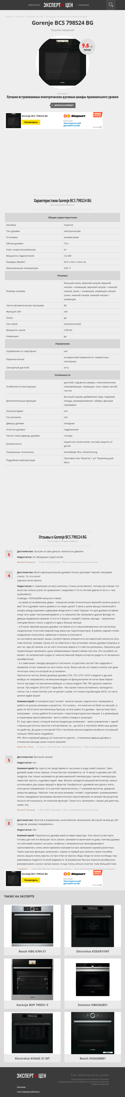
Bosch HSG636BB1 (93, 1058)
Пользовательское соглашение (85, 1079)
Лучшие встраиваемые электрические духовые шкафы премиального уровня (62, 97)
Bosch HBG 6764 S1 (32, 951)
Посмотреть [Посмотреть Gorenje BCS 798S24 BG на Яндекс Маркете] (31, 122)
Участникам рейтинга (28, 1092)
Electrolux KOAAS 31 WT (32, 1058)
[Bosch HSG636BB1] (92, 1033)
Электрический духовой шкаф (72, 124)
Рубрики (84, 5)
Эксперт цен (58, 5)
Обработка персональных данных (94, 1081)
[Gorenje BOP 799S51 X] (32, 979)
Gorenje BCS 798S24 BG (35, 116)
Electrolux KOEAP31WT (92, 951)
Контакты (104, 1075)
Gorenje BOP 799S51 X (32, 1005)
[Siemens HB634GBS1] (92, 979)
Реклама (21, 1087)
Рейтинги (34, 5)
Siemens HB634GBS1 (93, 1005)
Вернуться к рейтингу (62, 105)
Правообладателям (100, 1084)
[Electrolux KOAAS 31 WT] (32, 1033)
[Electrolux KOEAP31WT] (92, 926)
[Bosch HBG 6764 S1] (32, 926)
